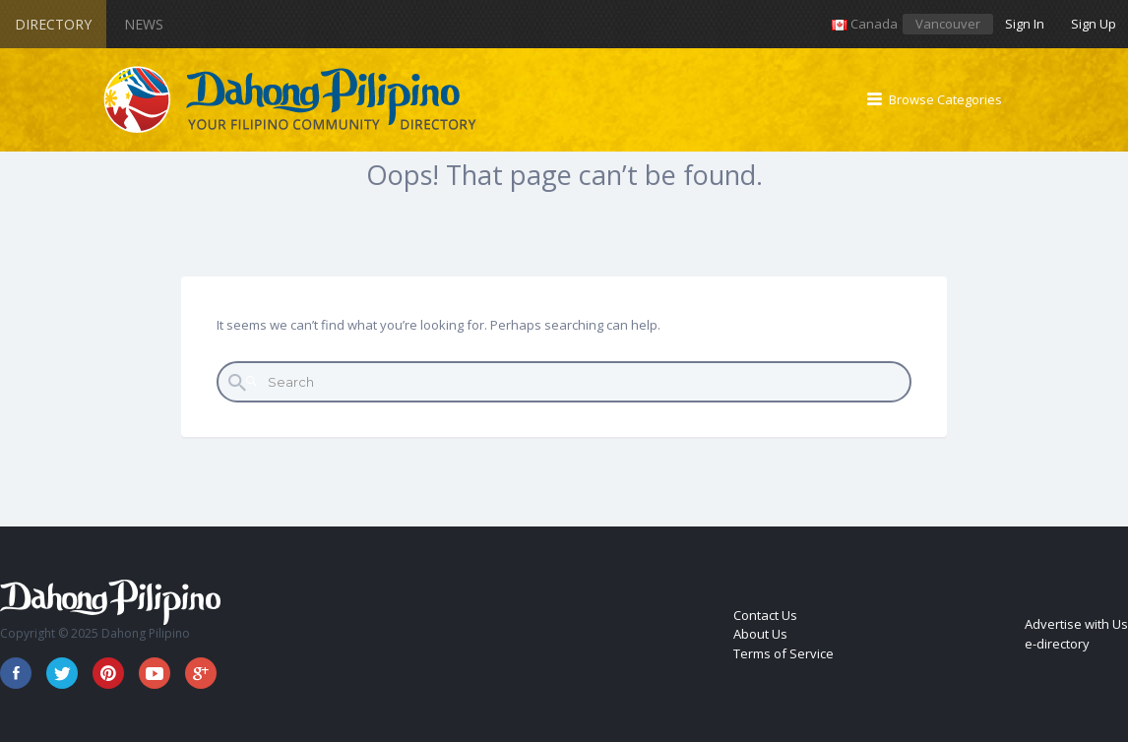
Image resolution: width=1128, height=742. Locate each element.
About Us (760, 634)
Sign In (1024, 23)
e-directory (1057, 643)
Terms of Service (783, 653)
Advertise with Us (1076, 624)
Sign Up (1093, 23)
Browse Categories (945, 99)
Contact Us (765, 615)
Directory (53, 24)
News (143, 24)
